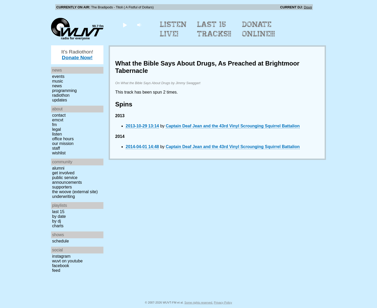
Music (57, 81)
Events (58, 76)
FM (54, 124)
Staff (56, 148)
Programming (64, 90)
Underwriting (63, 196)
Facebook (60, 265)
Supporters (62, 187)
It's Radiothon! (77, 54)
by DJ (56, 221)
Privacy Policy (223, 302)
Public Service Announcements (67, 180)
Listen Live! (173, 29)
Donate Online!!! (258, 29)
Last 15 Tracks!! (214, 29)
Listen (57, 134)
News (57, 86)
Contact (59, 115)
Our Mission (63, 143)
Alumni (58, 168)
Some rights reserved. (198, 302)
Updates (59, 100)
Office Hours (63, 139)
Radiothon (61, 95)
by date (59, 216)
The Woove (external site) (75, 192)
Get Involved (63, 173)
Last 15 (58, 211)
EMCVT (57, 120)
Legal (56, 129)
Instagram (61, 256)
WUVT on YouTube (67, 261)
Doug (308, 7)
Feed (56, 270)
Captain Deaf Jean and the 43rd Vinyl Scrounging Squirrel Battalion (233, 126)
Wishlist (59, 153)
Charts (58, 226)
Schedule (60, 241)
